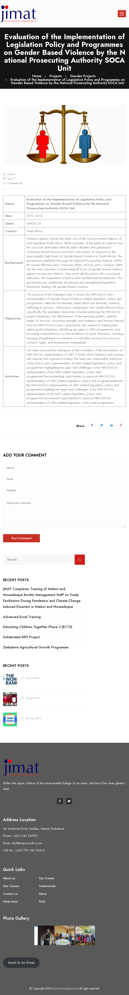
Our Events (46, 878)
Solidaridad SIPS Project (21, 637)
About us (9, 878)
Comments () (14, 183)
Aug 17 (11, 178)
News (43, 894)
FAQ (42, 901)
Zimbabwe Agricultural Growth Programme (35, 647)
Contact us (10, 894)
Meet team (10, 901)
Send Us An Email (21, 962)
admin (11, 174)
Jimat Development (65, 988)
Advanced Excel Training (22, 617)
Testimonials (47, 886)
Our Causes (11, 886)
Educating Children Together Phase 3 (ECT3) (37, 627)
